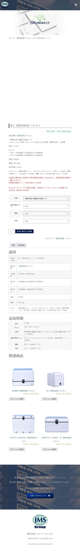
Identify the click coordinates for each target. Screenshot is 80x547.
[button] (76, 5)
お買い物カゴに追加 (24, 205)
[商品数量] (12, 205)
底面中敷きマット (15, 179)
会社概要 (22, 535)
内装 (16, 194)
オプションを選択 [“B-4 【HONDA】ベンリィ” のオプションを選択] (49, 372)
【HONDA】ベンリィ (23, 38)
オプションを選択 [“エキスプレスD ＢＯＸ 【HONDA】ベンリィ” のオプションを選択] (17, 423)
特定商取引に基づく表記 (40, 535)
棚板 (16, 186)
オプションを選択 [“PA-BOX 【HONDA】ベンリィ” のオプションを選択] (17, 372)
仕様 (16, 171)
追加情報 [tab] (21, 219)
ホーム (11, 38)
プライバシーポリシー (62, 535)
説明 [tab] (13, 219)
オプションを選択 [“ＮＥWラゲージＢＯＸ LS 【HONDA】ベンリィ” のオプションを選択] (49, 423)
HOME (11, 535)
